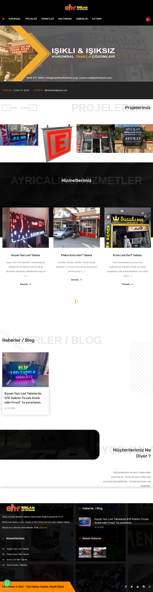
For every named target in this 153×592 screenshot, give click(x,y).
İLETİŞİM (96, 18)
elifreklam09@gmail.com (55, 90)
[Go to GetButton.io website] (7, 589)
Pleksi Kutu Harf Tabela (76, 255)
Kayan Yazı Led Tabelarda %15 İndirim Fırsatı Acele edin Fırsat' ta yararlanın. (22, 398)
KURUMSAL (15, 18)
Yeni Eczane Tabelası (17, 565)
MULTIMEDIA (65, 18)
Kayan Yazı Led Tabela (25, 255)
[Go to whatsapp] (7, 583)
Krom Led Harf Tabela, (127, 255)
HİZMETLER (47, 18)
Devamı (25, 284)
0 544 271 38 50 (21, 90)
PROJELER (31, 18)
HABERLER (82, 18)
